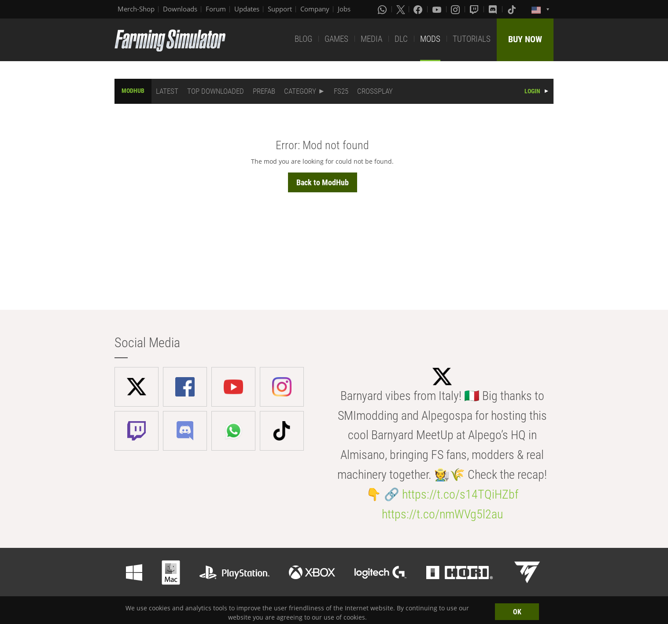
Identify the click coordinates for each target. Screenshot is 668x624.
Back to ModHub (322, 182)
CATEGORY (300, 91)
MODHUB (133, 90)
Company (314, 8)
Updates (246, 8)
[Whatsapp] (383, 9)
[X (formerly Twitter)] (400, 9)
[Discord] (493, 9)
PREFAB (264, 91)
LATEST (167, 91)
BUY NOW (525, 39)
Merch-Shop (136, 8)
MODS (430, 39)
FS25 (341, 91)
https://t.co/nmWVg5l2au (442, 514)
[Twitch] (475, 9)
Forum (216, 8)
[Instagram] (456, 9)
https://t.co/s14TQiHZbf (460, 494)
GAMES (336, 39)
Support (280, 8)
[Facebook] (418, 9)
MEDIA (371, 39)
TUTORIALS (472, 39)
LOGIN (532, 91)
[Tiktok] (512, 9)
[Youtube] (437, 9)
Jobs (344, 8)
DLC (401, 39)
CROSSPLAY (375, 91)
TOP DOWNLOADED (215, 91)
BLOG (303, 39)
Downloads (180, 8)
